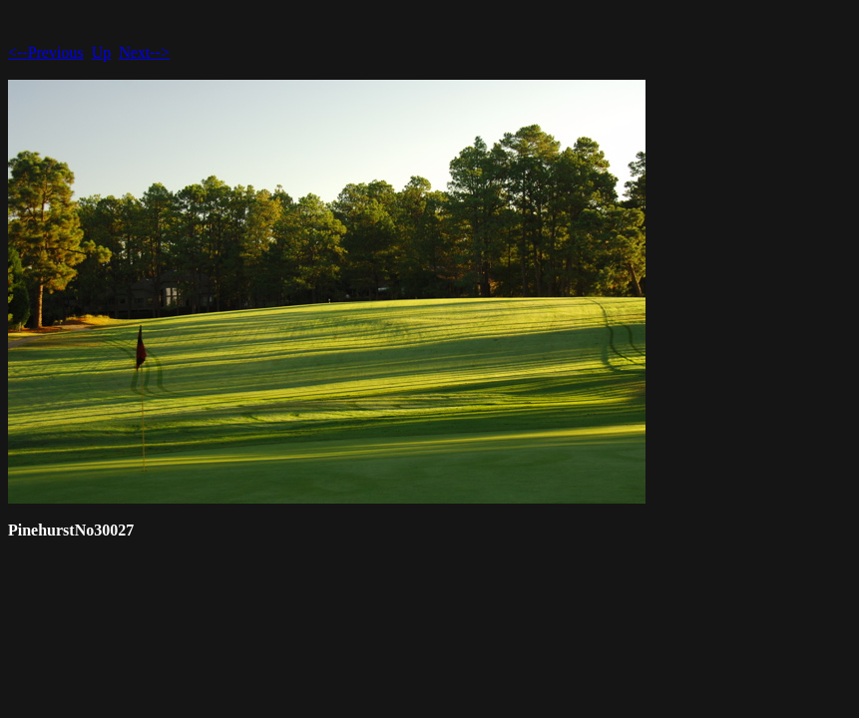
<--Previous (46, 52)
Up (102, 52)
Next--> (144, 52)
